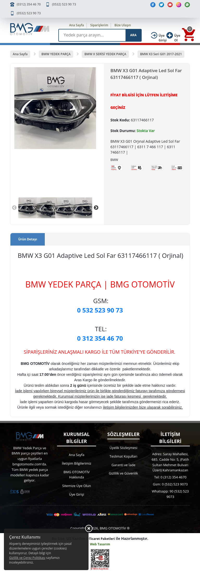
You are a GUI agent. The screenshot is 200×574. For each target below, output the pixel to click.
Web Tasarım (100, 544)
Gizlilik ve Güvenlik (123, 473)
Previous (14, 207)
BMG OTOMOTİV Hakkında (77, 475)
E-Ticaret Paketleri (100, 538)
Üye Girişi (76, 494)
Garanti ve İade (123, 465)
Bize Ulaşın (123, 25)
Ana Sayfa (76, 25)
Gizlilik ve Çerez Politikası (27, 558)
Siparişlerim (99, 25)
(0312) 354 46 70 (29, 4)
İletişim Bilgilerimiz (76, 463)
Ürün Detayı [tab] (27, 239)
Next (96, 207)
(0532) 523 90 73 (64, 4)
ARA (133, 35)
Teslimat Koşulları (124, 456)
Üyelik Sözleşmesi (124, 447)
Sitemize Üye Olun (76, 485)
